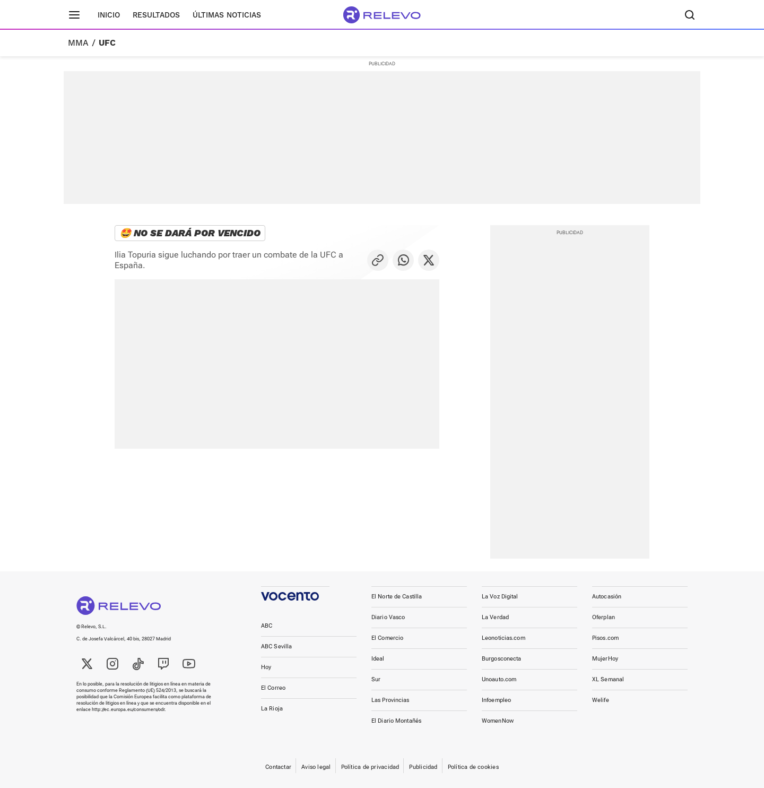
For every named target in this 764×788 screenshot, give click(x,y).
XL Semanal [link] (608, 679)
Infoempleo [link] (496, 700)
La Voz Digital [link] (500, 596)
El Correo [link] (273, 687)
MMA (78, 43)
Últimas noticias (227, 15)
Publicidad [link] (423, 767)
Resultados (156, 15)
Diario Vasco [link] (388, 617)
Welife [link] (600, 700)
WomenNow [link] (498, 720)
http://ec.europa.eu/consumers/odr (128, 709)
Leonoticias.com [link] (503, 638)
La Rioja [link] (272, 708)
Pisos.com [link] (605, 638)
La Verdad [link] (495, 617)
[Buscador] (689, 14)
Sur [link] (375, 679)
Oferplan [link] (603, 617)
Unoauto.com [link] (499, 679)
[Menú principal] (74, 14)
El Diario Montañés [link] (396, 720)
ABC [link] (266, 625)
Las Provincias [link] (390, 700)
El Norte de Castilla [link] (396, 596)
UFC (107, 43)
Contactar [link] (278, 767)
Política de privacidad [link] (370, 767)
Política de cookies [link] (473, 767)
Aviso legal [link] (316, 767)
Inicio (109, 15)
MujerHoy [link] (605, 658)
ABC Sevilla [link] (276, 646)
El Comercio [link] (387, 638)
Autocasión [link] (606, 596)
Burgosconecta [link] (501, 658)
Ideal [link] (378, 658)
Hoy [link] (266, 667)
